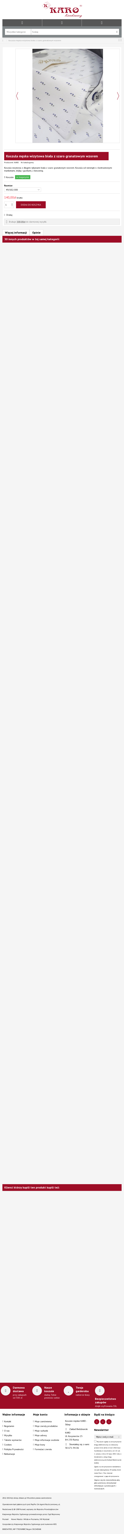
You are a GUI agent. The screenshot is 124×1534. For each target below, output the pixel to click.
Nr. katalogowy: (27, 162)
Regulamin (9, 1426)
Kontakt (7, 1421)
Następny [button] (118, 96)
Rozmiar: (8, 185)
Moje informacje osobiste (47, 1440)
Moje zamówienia (43, 1421)
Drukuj (9, 214)
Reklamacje (9, 1454)
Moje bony (40, 1444)
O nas (7, 1430)
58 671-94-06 (72, 1447)
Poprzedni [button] (17, 96)
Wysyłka (8, 1435)
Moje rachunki (41, 1430)
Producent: (9, 162)
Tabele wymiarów (12, 1440)
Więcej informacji (16, 232)
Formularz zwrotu (43, 1449)
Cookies (8, 1444)
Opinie (36, 232)
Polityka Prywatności (14, 1449)
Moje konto (40, 1414)
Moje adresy (41, 1435)
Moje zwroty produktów (46, 1426)
